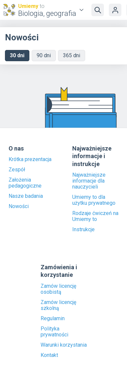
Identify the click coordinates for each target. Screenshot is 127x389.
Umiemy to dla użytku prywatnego (93, 200)
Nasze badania (26, 196)
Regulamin (53, 319)
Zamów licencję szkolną (58, 305)
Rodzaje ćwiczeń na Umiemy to (95, 216)
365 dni (71, 55)
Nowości (19, 206)
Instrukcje (83, 230)
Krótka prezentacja (30, 159)
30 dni (17, 55)
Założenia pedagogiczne (25, 183)
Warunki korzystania (64, 345)
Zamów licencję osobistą (58, 289)
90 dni (44, 55)
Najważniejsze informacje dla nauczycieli (89, 181)
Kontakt (49, 355)
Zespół (17, 170)
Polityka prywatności (54, 332)
